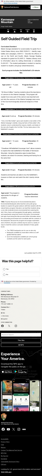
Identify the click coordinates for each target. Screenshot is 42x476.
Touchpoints (7, 282)
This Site (21, 340)
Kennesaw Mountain (7, 20)
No (7, 274)
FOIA (2, 444)
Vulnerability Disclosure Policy (10, 461)
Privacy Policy (5, 442)
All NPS (21, 345)
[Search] (21, 335)
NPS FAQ (3, 453)
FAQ (3, 313)
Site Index (5, 316)
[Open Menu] (35, 7)
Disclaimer (4, 459)
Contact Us (5, 307)
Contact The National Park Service (11, 450)
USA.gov (3, 464)
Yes (7, 269)
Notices (3, 447)
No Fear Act (4, 456)
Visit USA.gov (6, 472)
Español (4, 319)
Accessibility (4, 439)
